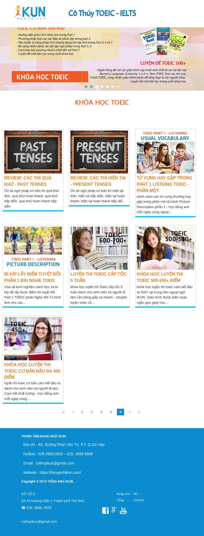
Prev (7, 54)
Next (197, 54)
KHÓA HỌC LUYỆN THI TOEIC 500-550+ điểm (160, 277)
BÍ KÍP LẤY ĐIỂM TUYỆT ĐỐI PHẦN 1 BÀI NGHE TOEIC (32, 277)
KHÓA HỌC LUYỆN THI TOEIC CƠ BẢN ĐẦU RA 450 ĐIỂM (32, 371)
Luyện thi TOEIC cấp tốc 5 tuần (98, 277)
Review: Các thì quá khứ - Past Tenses (27, 181)
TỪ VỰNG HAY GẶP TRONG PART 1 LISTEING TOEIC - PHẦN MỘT (164, 184)
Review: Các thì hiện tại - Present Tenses (97, 181)
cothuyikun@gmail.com (39, 522)
